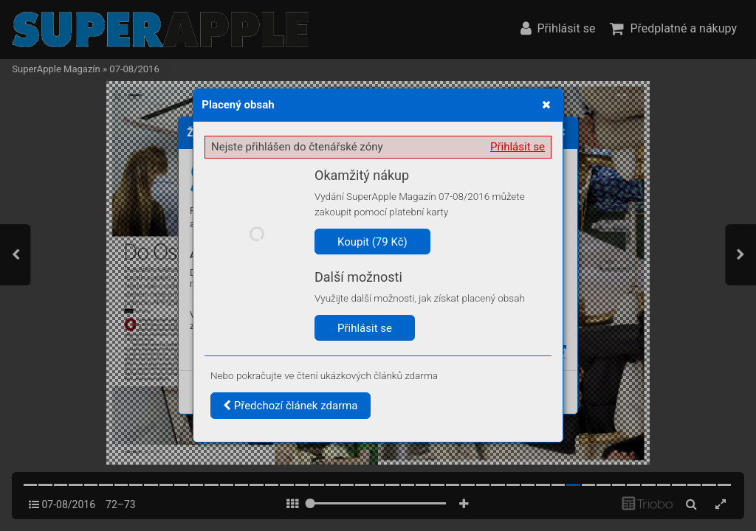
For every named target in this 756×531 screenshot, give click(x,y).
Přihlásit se (517, 146)
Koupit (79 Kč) (372, 242)
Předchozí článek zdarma (290, 405)
